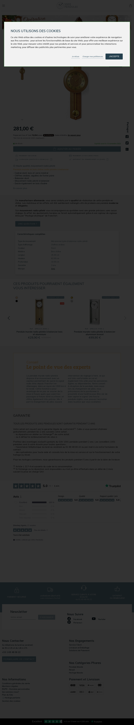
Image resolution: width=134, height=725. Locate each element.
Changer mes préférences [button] (93, 56)
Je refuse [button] (75, 56)
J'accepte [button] (114, 56)
